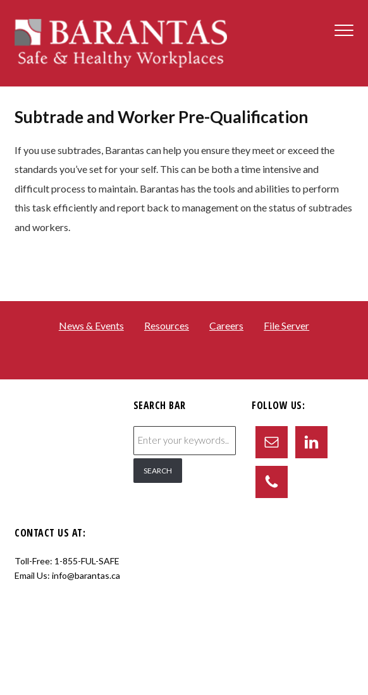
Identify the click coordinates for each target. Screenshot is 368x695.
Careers (226, 325)
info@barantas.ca (86, 575)
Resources (166, 325)
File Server (286, 325)
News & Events (91, 325)
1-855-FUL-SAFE (87, 560)
